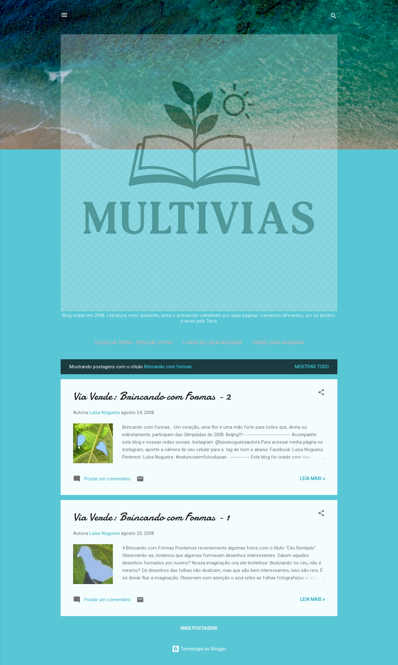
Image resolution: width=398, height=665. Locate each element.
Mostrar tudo (312, 367)
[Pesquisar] (333, 16)
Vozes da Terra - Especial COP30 (133, 343)
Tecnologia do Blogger (199, 649)
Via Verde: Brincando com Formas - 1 (151, 517)
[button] (321, 393)
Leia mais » (312, 478)
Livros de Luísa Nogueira (212, 343)
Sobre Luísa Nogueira (278, 343)
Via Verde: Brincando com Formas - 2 (152, 396)
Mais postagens (199, 628)
